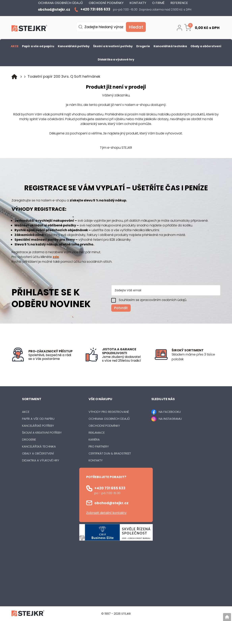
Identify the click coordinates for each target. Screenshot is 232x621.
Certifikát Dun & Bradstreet (110, 453)
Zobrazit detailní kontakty (106, 513)
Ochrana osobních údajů (109, 419)
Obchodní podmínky (104, 426)
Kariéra (94, 439)
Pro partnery (99, 446)
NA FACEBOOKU (170, 412)
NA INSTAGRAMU (170, 419)
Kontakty (96, 460)
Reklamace (97, 432)
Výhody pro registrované (109, 412)
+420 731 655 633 (109, 488)
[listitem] (196, 357)
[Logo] (29, 29)
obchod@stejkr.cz (111, 502)
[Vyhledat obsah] (136, 27)
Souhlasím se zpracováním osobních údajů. (153, 300)
